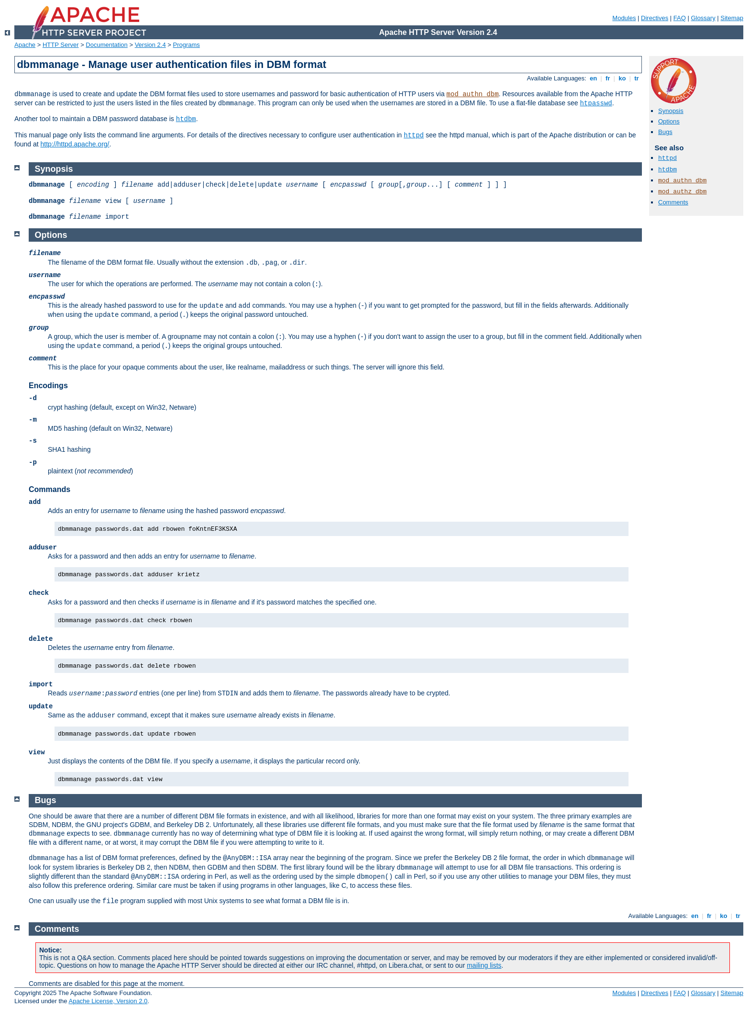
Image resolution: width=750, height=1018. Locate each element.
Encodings (48, 385)
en (593, 78)
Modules (624, 18)
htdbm (186, 119)
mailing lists (484, 965)
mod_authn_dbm (472, 94)
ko (622, 78)
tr (637, 78)
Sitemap (731, 18)
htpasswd (596, 103)
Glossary (703, 18)
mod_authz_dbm (682, 191)
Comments (673, 202)
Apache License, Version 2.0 (107, 1001)
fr (608, 78)
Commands (49, 489)
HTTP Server (61, 44)
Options (669, 121)
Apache (24, 44)
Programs (186, 44)
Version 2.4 (150, 44)
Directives (654, 18)
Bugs (665, 131)
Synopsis (671, 110)
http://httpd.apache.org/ (75, 144)
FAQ (679, 18)
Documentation (106, 44)
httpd (414, 135)
